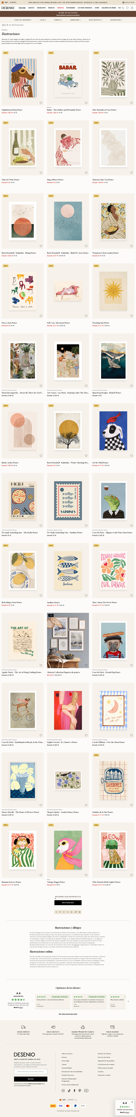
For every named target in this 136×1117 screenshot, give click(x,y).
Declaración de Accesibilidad (72, 1072)
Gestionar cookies (104, 1075)
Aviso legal (65, 1061)
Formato (58, 20)
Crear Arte (41, 8)
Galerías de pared (109, 8)
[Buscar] (123, 8)
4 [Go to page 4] (71, 912)
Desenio (74, 1111)
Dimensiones (75, 20)
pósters (76, 945)
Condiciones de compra (106, 1064)
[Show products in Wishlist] (127, 7)
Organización (116, 20)
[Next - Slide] (128, 1001)
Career (64, 1064)
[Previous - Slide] (32, 1001)
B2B (120, 8)
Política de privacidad (34, 1084)
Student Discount (68, 1075)
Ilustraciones (18, 25)
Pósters (22, 8)
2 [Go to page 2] (63, 912)
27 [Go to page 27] (76, 912)
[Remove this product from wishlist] (41, 103)
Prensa (64, 1057)
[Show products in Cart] (132, 7)
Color (43, 20)
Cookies (101, 1072)
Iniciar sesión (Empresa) (70, 1085)
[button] (124, 1107)
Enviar (31, 1079)
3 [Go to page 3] (67, 912)
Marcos (51, 8)
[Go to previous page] (56, 912)
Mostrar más (68, 903)
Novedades (70, 8)
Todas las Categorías (23, 20)
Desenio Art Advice (104, 1054)
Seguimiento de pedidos (106, 1061)
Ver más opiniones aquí (68, 1014)
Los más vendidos (85, 8)
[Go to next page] (80, 912)
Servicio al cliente (104, 1057)
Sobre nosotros (67, 1054)
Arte (10, 25)
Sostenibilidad (67, 1068)
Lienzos (31, 8)
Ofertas (60, 8)
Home (97, 8)
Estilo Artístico (95, 20)
